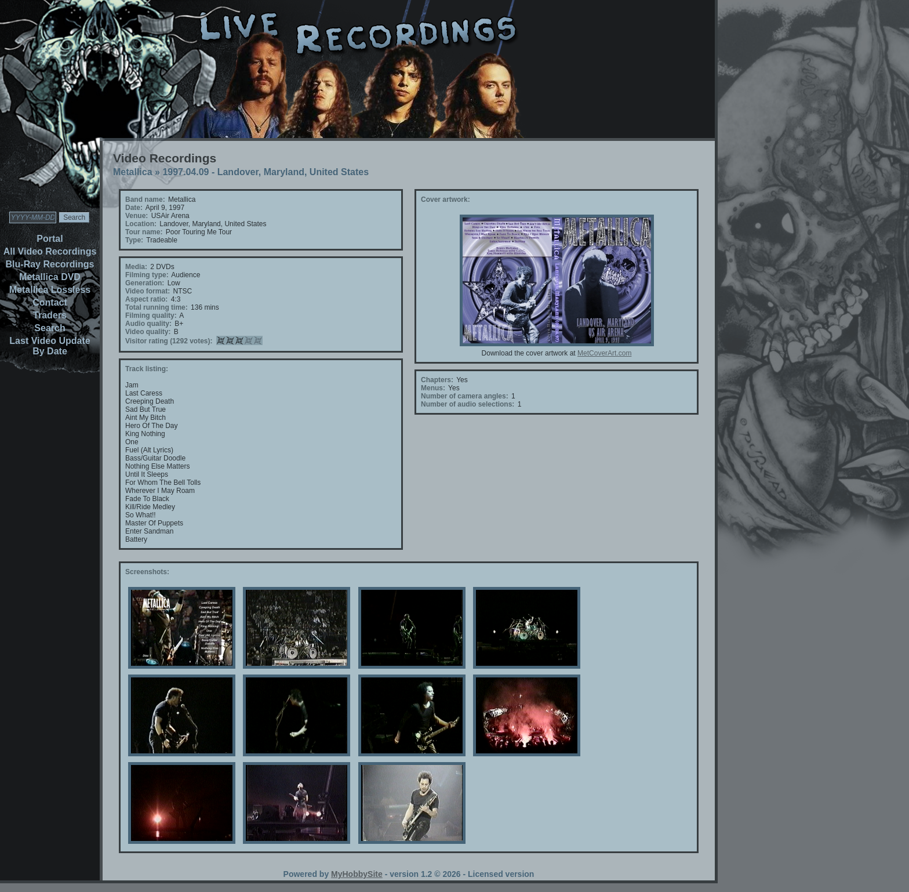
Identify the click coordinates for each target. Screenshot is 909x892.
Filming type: (147, 275)
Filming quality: (151, 315)
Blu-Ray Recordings (50, 264)
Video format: (147, 291)
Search (49, 328)
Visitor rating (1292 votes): (169, 341)
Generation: (144, 283)
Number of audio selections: (467, 404)
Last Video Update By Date (49, 346)
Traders (50, 315)
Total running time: (156, 307)
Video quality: (147, 332)
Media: (136, 267)
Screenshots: (147, 572)
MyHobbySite (357, 874)
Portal (50, 239)
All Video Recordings (50, 251)
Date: (134, 208)
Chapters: (437, 380)
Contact (49, 302)
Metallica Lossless (50, 290)
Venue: (136, 216)
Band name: (145, 199)
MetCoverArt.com (604, 353)
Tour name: (143, 232)
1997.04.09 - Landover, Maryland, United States (265, 172)
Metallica (132, 172)
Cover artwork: (445, 199)
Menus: (433, 388)
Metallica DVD (50, 277)
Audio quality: (148, 324)
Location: (141, 224)
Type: (134, 240)
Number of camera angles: (464, 396)
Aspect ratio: (146, 299)
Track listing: (146, 369)
